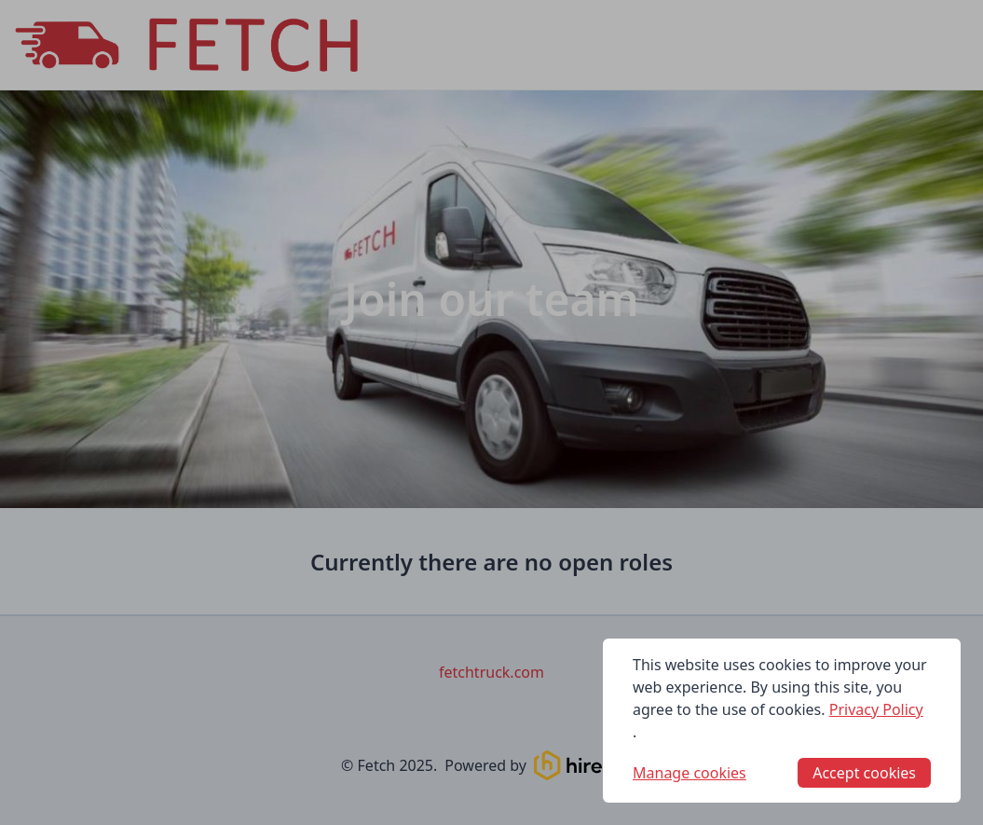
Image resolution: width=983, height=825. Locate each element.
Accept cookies (864, 773)
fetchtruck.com (491, 672)
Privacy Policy (876, 709)
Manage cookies (689, 773)
